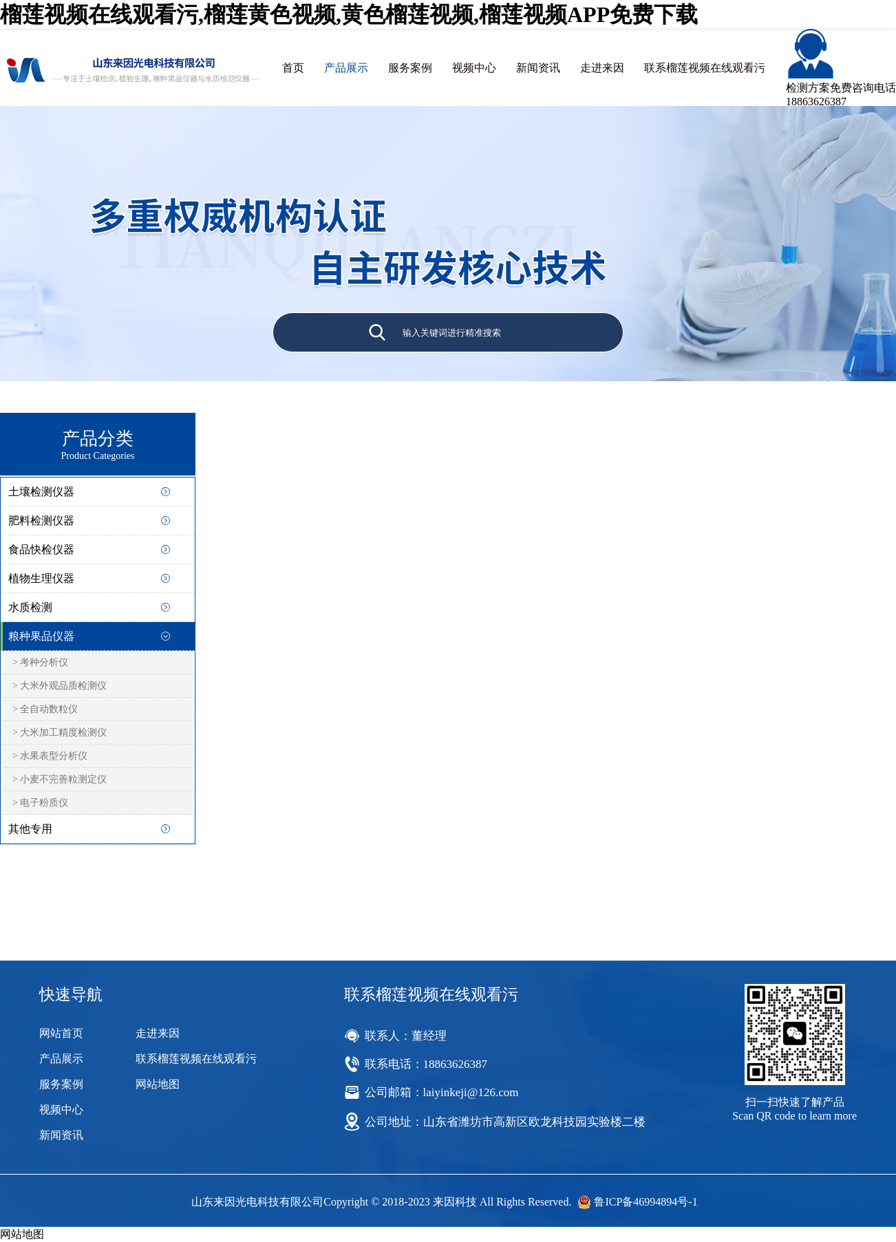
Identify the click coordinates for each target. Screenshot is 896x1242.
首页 (293, 68)
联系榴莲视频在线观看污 (704, 68)
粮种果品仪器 (41, 636)
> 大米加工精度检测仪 (59, 732)
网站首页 (61, 1033)
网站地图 (158, 1084)
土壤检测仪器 (41, 491)
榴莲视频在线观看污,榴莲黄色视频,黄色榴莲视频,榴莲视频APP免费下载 (349, 14)
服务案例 (410, 68)
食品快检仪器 (41, 549)
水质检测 (30, 607)
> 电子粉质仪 (40, 802)
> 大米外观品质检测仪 (59, 686)
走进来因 (602, 68)
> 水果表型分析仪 (49, 756)
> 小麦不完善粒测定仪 (59, 779)
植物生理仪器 (41, 578)
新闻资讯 (538, 68)
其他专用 (30, 829)
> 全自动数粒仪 (45, 709)
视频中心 (474, 68)
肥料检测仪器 (41, 520)
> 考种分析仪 (40, 662)
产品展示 (346, 68)
